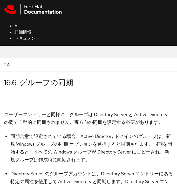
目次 (7, 64)
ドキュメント (27, 38)
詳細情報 (23, 32)
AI (16, 26)
